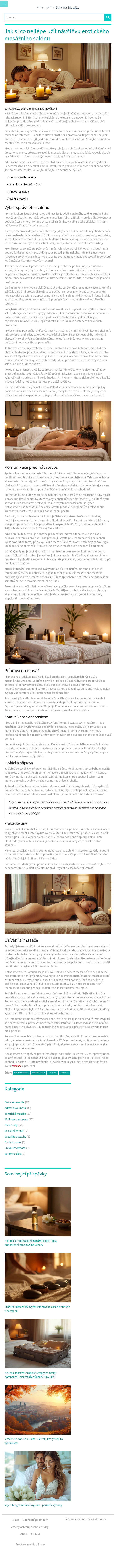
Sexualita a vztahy (17, 1136)
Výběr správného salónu (21, 177)
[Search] (54, 17)
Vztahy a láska (15, 1153)
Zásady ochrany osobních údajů (30, 1527)
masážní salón (38, 1072)
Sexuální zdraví (16, 1131)
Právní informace (17, 1148)
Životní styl (14, 1125)
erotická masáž (21, 1072)
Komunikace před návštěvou (24, 184)
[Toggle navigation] (4, 4)
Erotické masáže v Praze (30, 1544)
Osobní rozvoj (15, 1142)
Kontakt (35, 1534)
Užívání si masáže (17, 199)
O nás (16, 1520)
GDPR (23, 1534)
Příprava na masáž (18, 191)
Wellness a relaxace (19, 1119)
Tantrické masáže (18, 1113)
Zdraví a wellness (18, 1108)
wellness (65, 1072)
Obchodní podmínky (35, 1520)
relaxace (16, 1066)
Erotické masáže (17, 1102)
